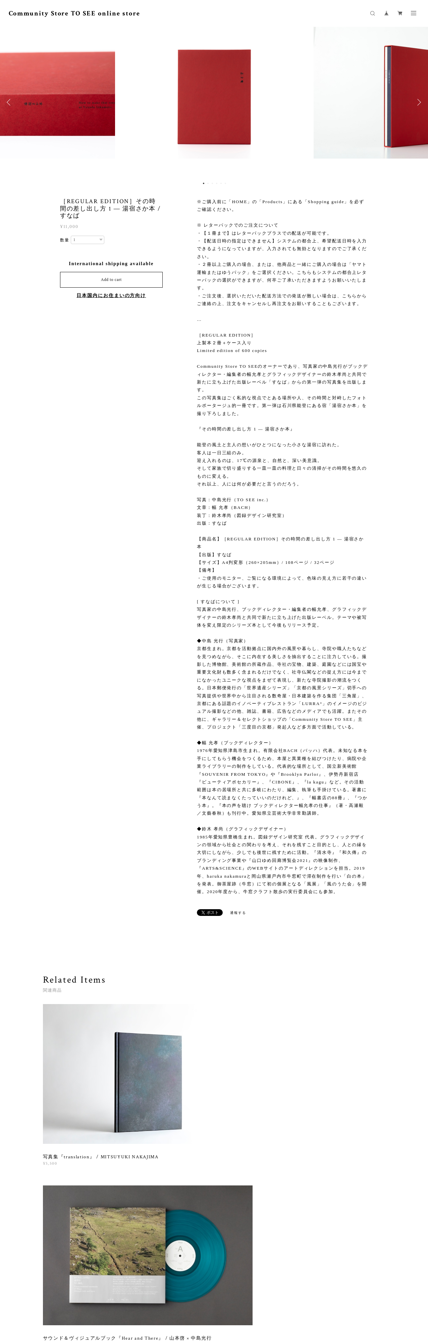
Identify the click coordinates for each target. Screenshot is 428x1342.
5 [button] (221, 183)
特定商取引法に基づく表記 (206, 1306)
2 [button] (208, 183)
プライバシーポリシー (155, 1306)
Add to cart (111, 279)
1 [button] (203, 183)
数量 (64, 240)
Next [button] (418, 102)
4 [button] (216, 183)
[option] (214, 102)
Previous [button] (10, 102)
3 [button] (212, 183)
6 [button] (225, 183)
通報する (238, 913)
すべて (64, 1145)
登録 (335, 1226)
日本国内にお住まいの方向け (111, 295)
